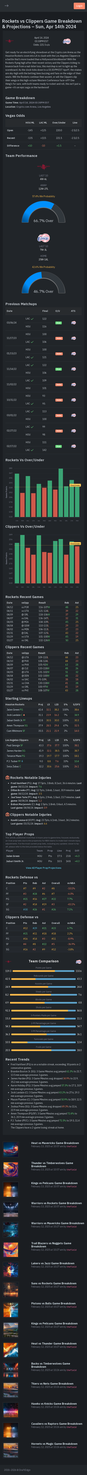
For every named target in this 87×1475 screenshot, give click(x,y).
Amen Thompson (15, 725)
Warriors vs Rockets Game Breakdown (56, 1203)
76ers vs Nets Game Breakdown (52, 1383)
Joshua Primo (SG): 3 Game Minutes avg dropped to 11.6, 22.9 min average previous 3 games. (44, 1108)
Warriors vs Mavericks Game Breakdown (57, 1223)
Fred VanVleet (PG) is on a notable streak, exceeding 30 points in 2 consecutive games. (45, 1066)
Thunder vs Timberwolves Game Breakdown (52, 1164)
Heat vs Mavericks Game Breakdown (55, 1143)
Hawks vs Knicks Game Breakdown (54, 1403)
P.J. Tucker (12, 761)
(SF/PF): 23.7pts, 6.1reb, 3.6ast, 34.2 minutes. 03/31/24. (45, 822)
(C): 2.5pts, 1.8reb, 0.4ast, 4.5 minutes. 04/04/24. (44, 806)
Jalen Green (13, 709)
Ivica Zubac (13, 766)
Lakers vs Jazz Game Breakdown (52, 1263)
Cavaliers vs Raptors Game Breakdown (56, 1423)
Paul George (13, 745)
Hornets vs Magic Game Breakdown (54, 1443)
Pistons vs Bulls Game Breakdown (53, 1303)
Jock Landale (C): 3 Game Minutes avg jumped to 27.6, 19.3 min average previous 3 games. (45, 1094)
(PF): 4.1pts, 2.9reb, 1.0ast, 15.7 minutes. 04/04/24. (45, 799)
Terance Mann (14, 755)
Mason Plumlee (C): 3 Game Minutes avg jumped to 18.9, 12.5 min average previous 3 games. (46, 1101)
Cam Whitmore (14, 730)
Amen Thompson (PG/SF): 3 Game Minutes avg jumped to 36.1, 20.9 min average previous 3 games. (44, 1115)
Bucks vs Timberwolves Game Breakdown (50, 1365)
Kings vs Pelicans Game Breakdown (54, 1183)
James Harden (14, 750)
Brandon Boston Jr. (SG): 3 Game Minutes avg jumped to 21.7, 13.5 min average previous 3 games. (46, 1073)
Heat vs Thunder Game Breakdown (54, 1343)
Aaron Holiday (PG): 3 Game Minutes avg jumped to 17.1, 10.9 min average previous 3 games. (46, 1087)
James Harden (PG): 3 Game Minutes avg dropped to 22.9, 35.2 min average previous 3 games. (44, 1080)
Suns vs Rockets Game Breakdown (53, 1283)
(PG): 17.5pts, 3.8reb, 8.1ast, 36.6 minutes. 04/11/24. (46, 785)
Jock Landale (14, 715)
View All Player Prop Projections (43, 867)
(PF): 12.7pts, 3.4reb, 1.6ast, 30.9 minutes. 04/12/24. (45, 792)
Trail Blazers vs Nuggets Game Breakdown (51, 1245)
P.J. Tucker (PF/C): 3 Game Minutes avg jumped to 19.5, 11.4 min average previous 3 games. (45, 1122)
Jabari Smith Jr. (15, 720)
